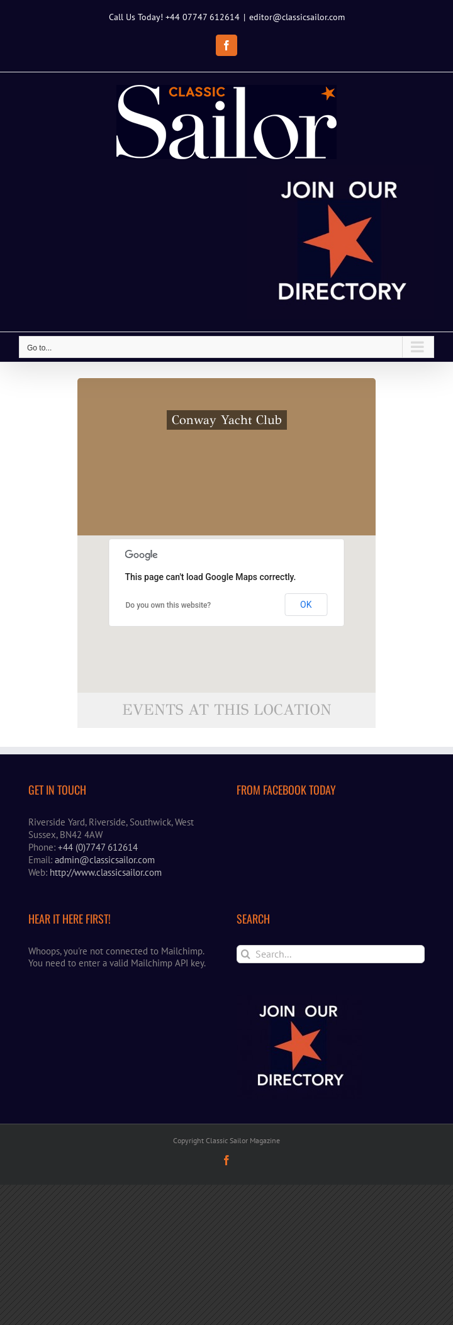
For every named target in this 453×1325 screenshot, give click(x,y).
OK (305, 605)
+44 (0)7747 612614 (98, 847)
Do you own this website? (168, 605)
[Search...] (331, 954)
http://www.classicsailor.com (106, 872)
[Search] (246, 954)
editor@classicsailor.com (297, 17)
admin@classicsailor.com (105, 860)
